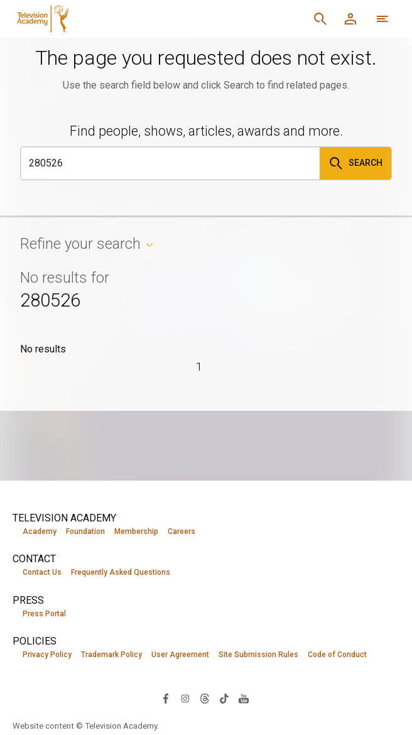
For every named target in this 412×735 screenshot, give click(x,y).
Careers (181, 531)
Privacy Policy (47, 655)
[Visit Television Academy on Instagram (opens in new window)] (185, 699)
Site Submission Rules (258, 655)
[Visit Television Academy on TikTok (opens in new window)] (224, 699)
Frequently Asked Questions (120, 573)
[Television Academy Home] (122, 19)
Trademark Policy (111, 655)
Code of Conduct (337, 655)
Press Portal (44, 614)
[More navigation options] (382, 19)
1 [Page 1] (199, 366)
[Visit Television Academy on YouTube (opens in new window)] (244, 699)
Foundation (85, 531)
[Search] (320, 19)
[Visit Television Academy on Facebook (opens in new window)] (166, 699)
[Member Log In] (350, 19)
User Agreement (180, 655)
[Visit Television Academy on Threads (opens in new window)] (205, 699)
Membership (136, 531)
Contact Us (42, 573)
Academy (40, 531)
